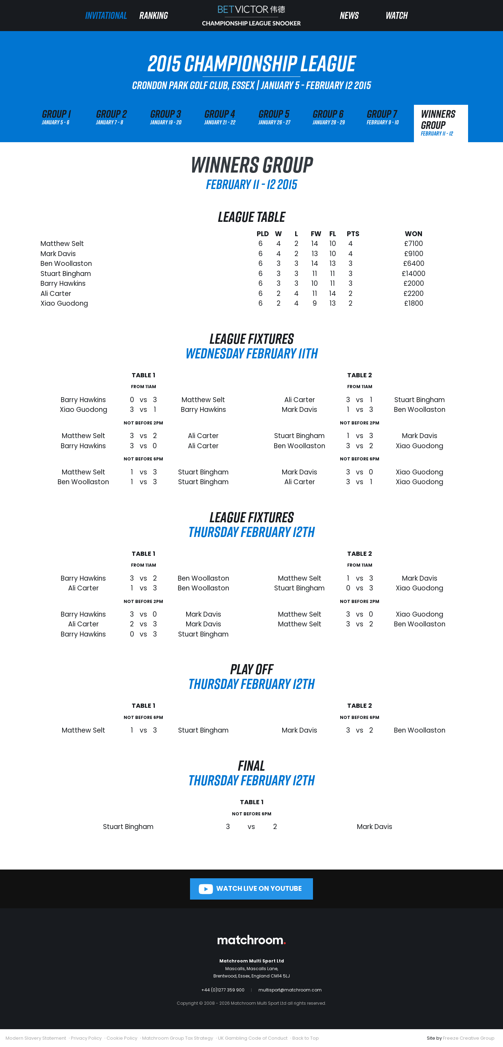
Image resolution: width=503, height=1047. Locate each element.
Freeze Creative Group (469, 1038)
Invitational (106, 15)
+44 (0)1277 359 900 (223, 990)
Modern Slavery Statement (36, 1038)
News (349, 15)
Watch (397, 15)
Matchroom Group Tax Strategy (177, 1038)
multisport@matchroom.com (290, 990)
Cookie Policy (122, 1038)
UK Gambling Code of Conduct (252, 1038)
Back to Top (305, 1038)
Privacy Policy (86, 1038)
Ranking (153, 15)
